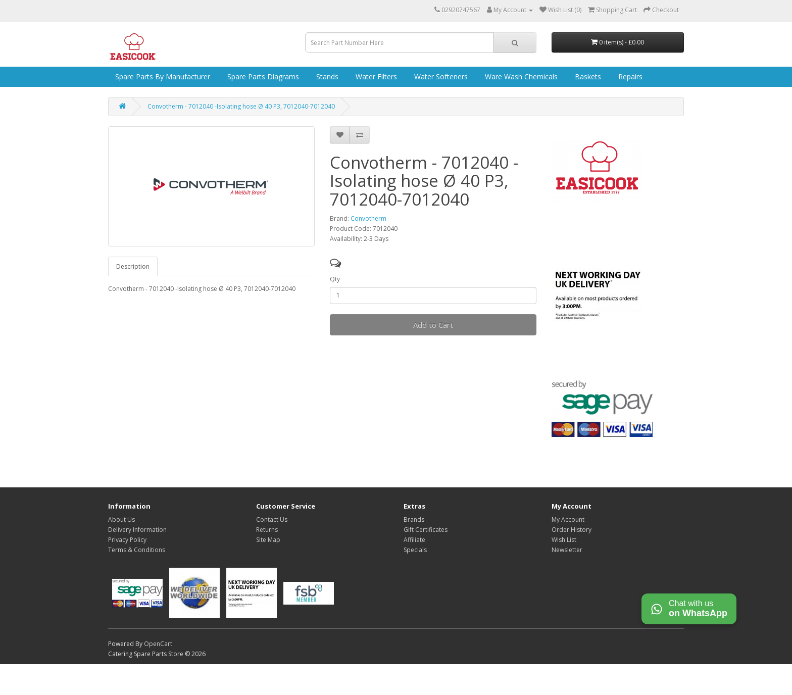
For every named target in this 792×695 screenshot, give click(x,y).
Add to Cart (433, 325)
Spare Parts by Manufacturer (161, 76)
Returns (267, 529)
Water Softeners (440, 76)
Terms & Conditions (136, 549)
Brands (414, 519)
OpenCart (158, 643)
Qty (335, 279)
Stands (326, 76)
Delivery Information (137, 529)
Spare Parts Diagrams (262, 76)
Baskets (587, 76)
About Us (121, 519)
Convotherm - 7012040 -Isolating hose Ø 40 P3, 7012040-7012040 (241, 106)
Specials (415, 549)
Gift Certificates (426, 529)
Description (133, 266)
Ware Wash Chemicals (520, 76)
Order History (571, 529)
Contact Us (271, 519)
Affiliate (414, 539)
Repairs (629, 76)
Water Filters (375, 76)
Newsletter (567, 549)
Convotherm (368, 218)
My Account (568, 519)
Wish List (564, 539)
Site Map (268, 539)
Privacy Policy (127, 539)
